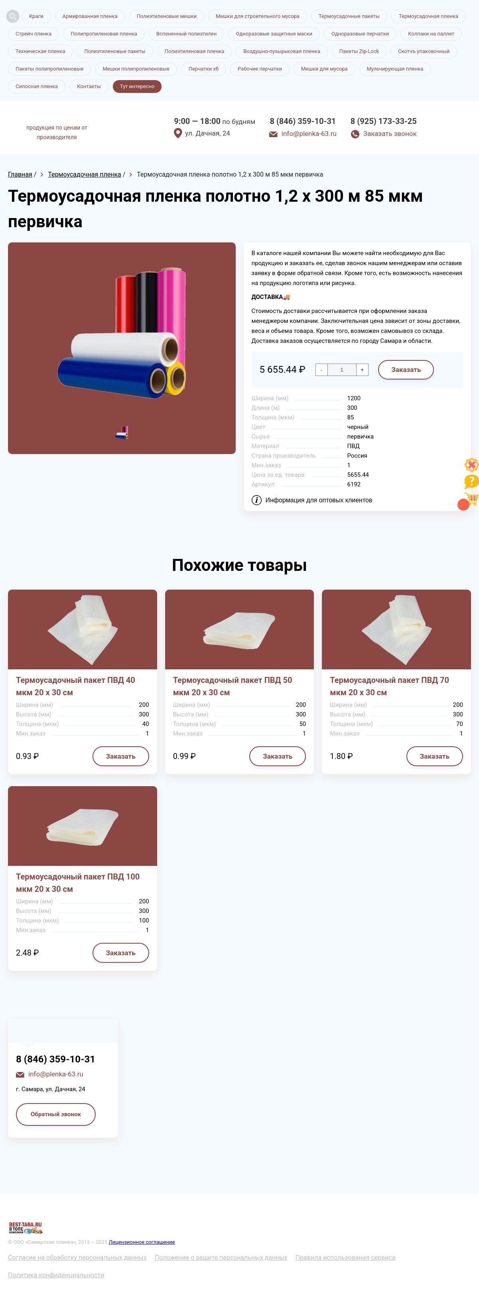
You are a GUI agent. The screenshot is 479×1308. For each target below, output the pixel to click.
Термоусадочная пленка (428, 16)
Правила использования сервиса (346, 1257)
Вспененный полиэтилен (186, 34)
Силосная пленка (37, 86)
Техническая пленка (40, 51)
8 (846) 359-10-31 (303, 121)
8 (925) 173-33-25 (384, 121)
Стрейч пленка (33, 34)
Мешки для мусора (324, 69)
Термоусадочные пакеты (349, 16)
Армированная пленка (90, 16)
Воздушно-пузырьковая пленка (281, 51)
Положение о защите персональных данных (221, 1257)
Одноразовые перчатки (360, 34)
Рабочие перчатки (260, 69)
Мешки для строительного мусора (258, 16)
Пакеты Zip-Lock (359, 51)
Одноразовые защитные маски (274, 34)
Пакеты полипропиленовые (49, 69)
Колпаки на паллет (431, 34)
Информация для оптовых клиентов (319, 500)
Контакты (89, 86)
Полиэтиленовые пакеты (114, 51)
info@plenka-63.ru (309, 134)
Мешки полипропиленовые (136, 69)
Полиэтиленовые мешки (167, 16)
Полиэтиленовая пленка (195, 51)
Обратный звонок (56, 1114)
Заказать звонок (390, 134)
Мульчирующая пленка (395, 69)
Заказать (406, 370)
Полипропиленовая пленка (104, 34)
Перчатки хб (204, 69)
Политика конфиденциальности (56, 1275)
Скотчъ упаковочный (423, 51)
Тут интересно (137, 86)
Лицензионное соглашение (141, 1242)
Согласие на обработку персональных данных (77, 1257)
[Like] (472, 470)
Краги (36, 16)
